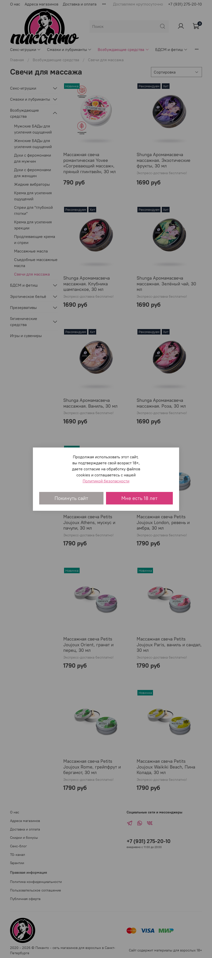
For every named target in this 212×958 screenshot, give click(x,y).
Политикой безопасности (106, 480)
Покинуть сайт (71, 498)
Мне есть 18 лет (139, 498)
